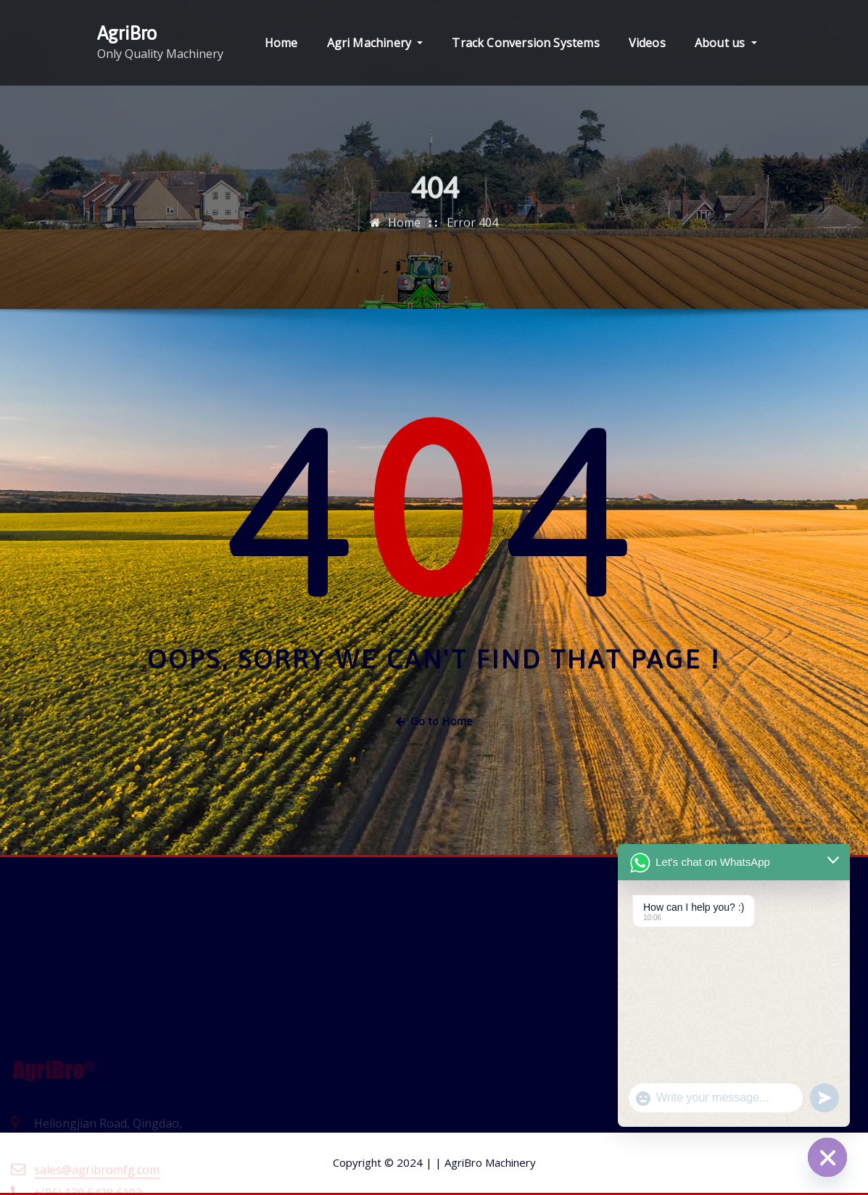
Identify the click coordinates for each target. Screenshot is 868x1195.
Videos (647, 43)
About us (726, 43)
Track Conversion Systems (525, 43)
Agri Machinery (375, 43)
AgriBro (127, 33)
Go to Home (434, 721)
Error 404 (472, 233)
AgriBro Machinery (485, 1162)
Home (281, 43)
